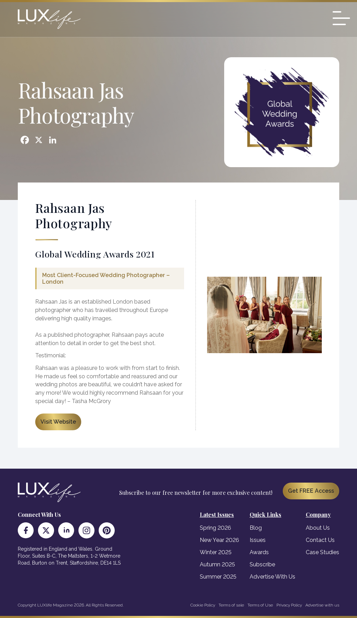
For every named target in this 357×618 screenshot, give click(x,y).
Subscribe (262, 564)
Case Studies (322, 552)
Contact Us (320, 540)
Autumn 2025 (217, 564)
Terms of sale (231, 605)
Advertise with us (322, 605)
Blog (256, 527)
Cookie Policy (202, 605)
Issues (258, 540)
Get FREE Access (311, 490)
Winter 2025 (215, 552)
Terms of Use (260, 605)
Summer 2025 (218, 576)
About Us (318, 527)
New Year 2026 (219, 540)
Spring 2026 (215, 527)
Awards (259, 552)
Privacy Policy (289, 605)
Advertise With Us (272, 576)
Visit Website (58, 421)
